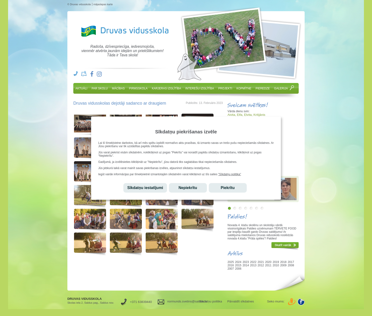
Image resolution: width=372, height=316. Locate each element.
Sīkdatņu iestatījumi (145, 188)
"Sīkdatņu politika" (229, 174)
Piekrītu (228, 188)
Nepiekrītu (187, 188)
